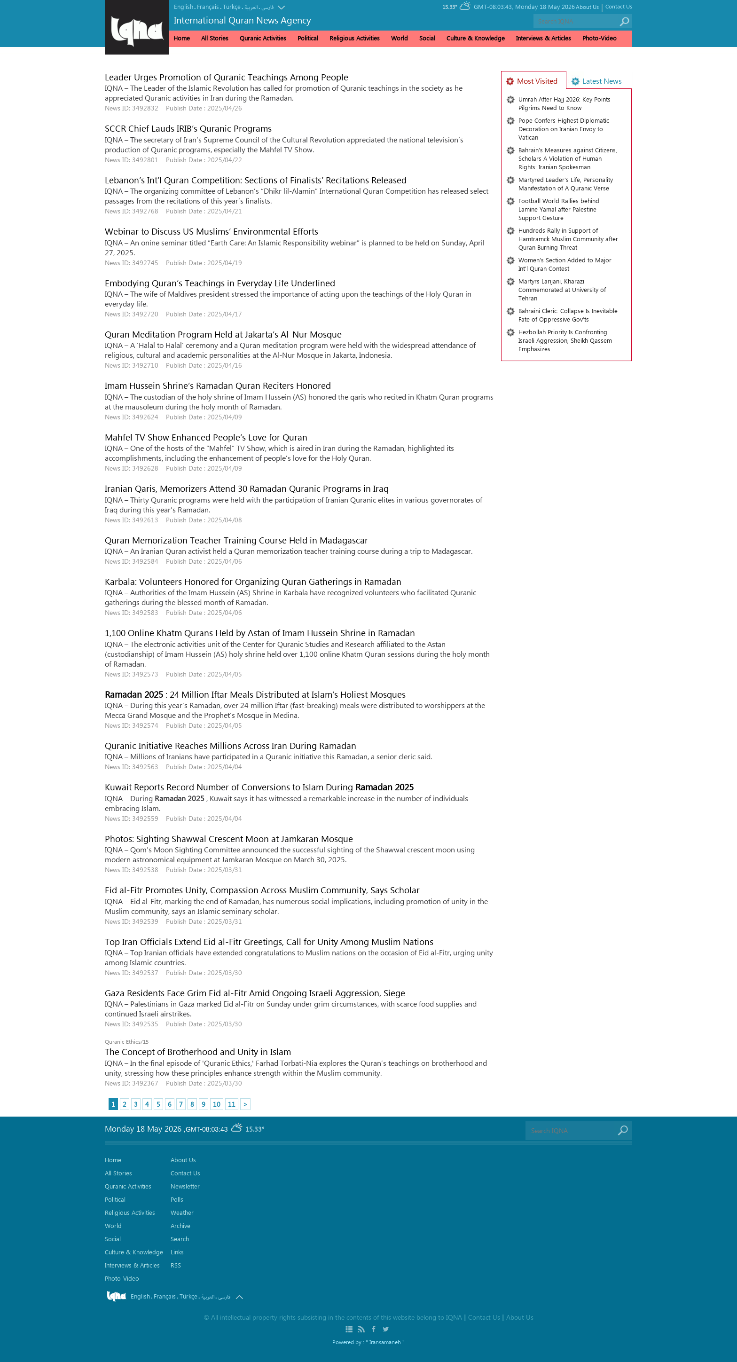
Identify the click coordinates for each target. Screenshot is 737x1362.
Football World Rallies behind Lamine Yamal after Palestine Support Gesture (558, 209)
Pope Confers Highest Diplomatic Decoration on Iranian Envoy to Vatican (563, 128)
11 (231, 1104)
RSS (176, 1265)
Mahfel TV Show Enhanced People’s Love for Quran (208, 437)
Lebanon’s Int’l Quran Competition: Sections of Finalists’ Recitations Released (256, 179)
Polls (177, 1199)
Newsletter (185, 1186)
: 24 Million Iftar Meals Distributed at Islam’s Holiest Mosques (255, 694)
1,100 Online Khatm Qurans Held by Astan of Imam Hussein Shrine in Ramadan (260, 632)
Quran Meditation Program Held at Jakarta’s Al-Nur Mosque (223, 334)
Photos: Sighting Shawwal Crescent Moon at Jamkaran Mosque (229, 838)
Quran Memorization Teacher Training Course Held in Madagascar (236, 540)
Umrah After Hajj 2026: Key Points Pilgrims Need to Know (564, 103)
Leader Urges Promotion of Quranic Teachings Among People (226, 77)
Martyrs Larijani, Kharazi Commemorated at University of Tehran (562, 289)
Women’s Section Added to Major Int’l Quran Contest (565, 264)
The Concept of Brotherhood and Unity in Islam (198, 1051)
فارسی (267, 7)
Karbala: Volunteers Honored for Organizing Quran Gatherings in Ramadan (253, 581)
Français (208, 6)
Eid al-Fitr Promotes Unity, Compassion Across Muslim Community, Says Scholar (262, 889)
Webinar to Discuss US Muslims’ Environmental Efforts (215, 231)
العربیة (251, 7)
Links (177, 1252)
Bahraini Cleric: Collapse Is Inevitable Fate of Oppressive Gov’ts (568, 315)
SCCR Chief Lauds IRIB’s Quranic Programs (188, 128)
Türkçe (232, 6)
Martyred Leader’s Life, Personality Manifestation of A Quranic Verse (565, 183)
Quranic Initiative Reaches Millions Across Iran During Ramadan (230, 745)
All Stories (214, 38)
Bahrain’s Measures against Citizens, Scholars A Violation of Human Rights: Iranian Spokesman (567, 158)
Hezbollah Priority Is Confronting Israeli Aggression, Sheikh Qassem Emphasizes (565, 340)
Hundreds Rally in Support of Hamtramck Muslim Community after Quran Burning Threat (568, 238)
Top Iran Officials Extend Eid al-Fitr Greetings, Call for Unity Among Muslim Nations (269, 941)
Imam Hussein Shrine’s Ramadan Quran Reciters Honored (218, 385)
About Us (587, 6)
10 (216, 1104)
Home (181, 38)
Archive (180, 1225)
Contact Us (618, 6)
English (183, 6)
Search (180, 1239)
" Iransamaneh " (385, 1342)
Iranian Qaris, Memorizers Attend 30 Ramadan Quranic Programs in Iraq (247, 488)
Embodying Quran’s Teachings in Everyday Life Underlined (220, 282)
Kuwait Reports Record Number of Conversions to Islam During (259, 786)
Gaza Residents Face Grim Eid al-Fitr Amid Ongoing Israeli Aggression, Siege (255, 992)
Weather (182, 1212)
